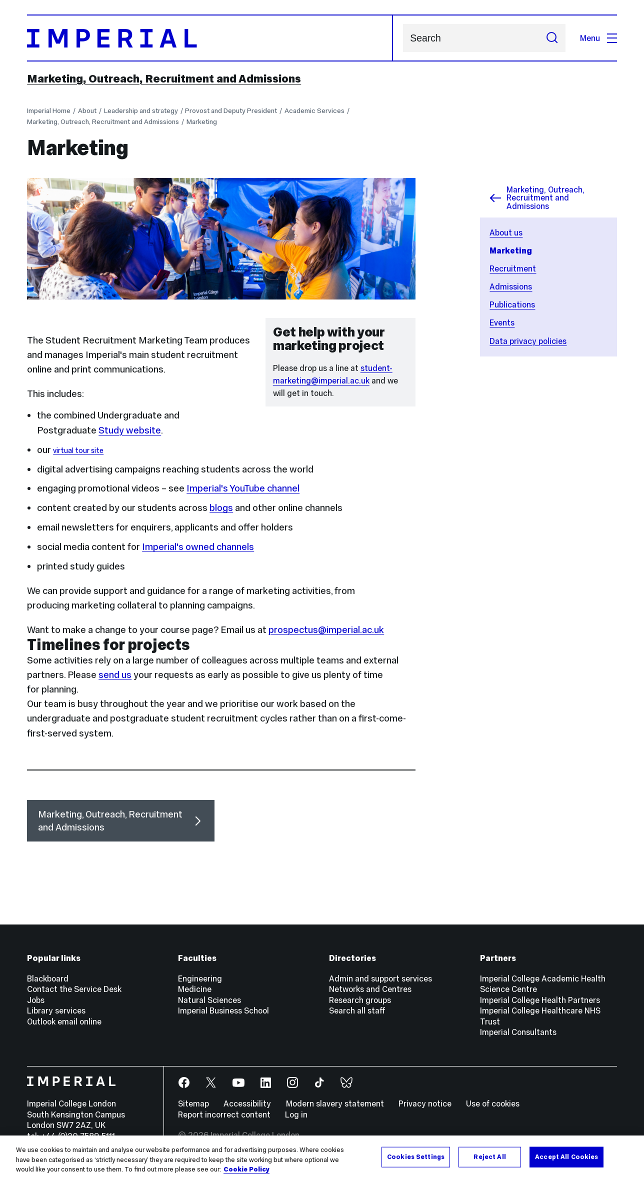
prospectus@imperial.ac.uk (326, 630)
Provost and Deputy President (231, 110)
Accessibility (247, 1103)
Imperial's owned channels (198, 546)
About (87, 110)
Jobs (35, 1000)
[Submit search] (552, 38)
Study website (129, 430)
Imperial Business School (223, 1011)
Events (502, 323)
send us (115, 674)
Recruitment (513, 269)
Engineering (200, 979)
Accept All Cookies (566, 1156)
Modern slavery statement (335, 1103)
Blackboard (47, 979)
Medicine (195, 989)
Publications (512, 305)
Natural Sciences (209, 1000)
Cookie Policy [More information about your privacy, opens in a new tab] (247, 1170)
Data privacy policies (528, 341)
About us (506, 233)
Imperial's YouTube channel (243, 488)
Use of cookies (493, 1103)
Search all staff (357, 1011)
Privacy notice (425, 1103)
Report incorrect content (224, 1115)
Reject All (490, 1156)
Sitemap (193, 1103)
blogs (221, 508)
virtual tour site (78, 450)
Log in (296, 1115)
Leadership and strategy (141, 110)
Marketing (201, 122)
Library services (56, 1011)
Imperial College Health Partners (540, 1000)
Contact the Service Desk (74, 989)
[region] (322, 1158)
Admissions (511, 287)
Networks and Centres (370, 989)
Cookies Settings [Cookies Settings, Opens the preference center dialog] (415, 1156)
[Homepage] (210, 38)
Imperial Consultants (518, 1032)
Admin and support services (380, 979)
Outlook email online (64, 1021)
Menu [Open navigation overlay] (598, 38)
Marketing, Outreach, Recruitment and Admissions (164, 79)
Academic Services (314, 110)
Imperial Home (48, 110)
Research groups (360, 1000)
